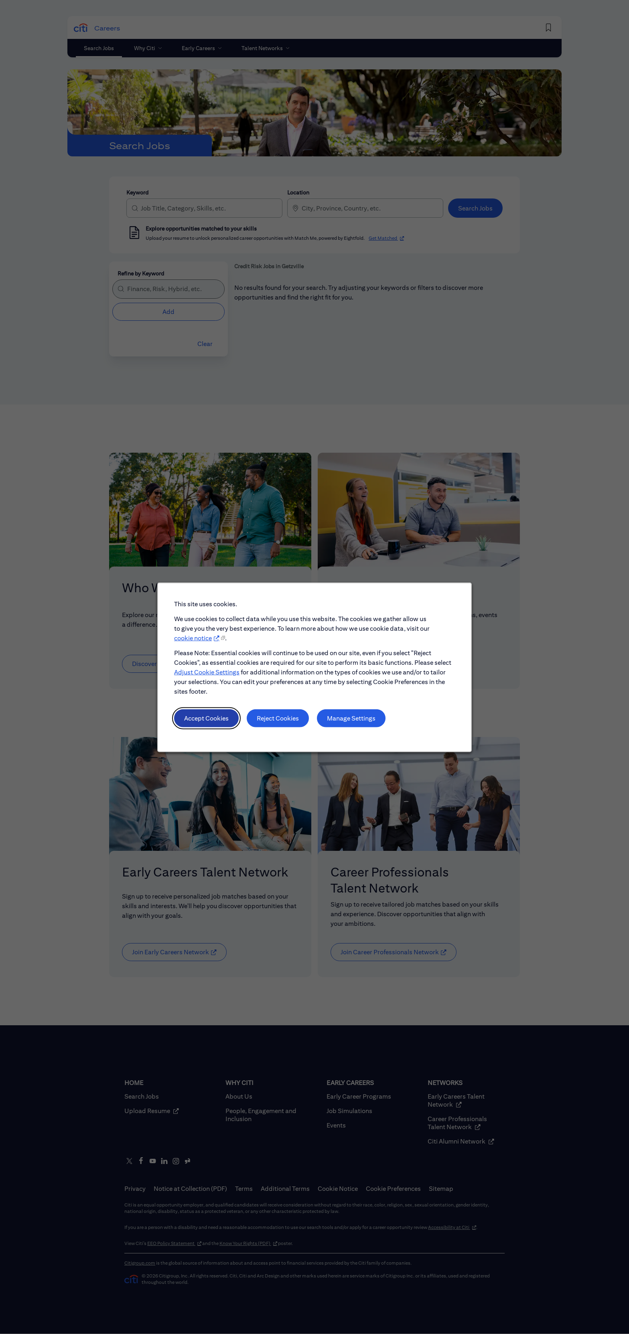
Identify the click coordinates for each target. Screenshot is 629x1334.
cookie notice (201, 650)
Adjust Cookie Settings (213, 682)
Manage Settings (348, 725)
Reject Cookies (280, 725)
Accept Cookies (213, 725)
